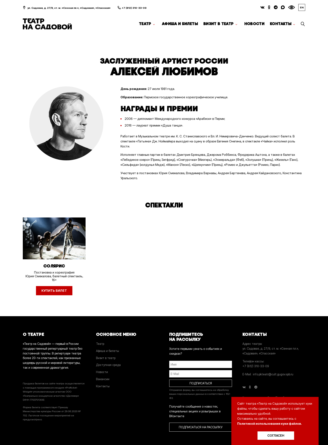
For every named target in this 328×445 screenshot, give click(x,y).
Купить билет (54, 291)
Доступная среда (108, 365)
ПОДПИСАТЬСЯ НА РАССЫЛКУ (200, 427)
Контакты (280, 24)
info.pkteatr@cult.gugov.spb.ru (273, 374)
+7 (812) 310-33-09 (134, 7)
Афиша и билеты (180, 24)
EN (302, 7)
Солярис (54, 266)
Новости (254, 24)
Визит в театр (218, 24)
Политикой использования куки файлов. (269, 424)
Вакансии (102, 379)
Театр (145, 24)
